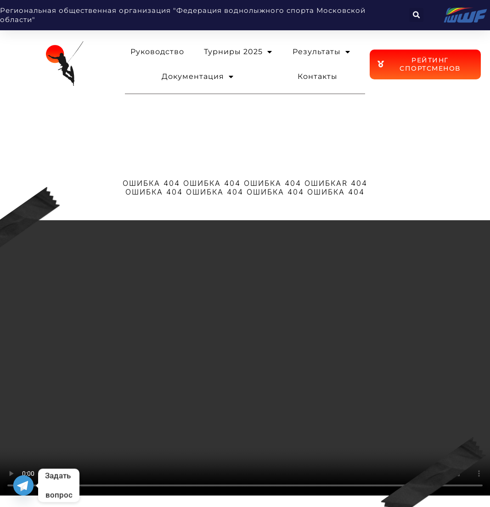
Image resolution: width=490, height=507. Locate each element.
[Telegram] (23, 485)
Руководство (157, 51)
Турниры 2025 (238, 52)
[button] (416, 15)
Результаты (321, 52)
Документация (198, 76)
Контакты (318, 76)
